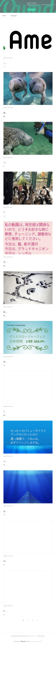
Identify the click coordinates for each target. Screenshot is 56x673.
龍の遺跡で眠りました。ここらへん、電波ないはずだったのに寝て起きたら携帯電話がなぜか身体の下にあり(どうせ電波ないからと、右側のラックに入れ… (27, 327)
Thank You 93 (9, 427)
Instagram (14, 16)
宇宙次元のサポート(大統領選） (16, 270)
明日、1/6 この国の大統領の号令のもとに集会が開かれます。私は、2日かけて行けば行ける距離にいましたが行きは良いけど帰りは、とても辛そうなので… (27, 274)
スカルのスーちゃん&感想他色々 (17, 479)
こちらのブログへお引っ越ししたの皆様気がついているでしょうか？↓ (25, 66)
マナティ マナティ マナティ (16, 165)
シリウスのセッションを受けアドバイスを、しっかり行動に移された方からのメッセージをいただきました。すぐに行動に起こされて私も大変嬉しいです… (27, 222)
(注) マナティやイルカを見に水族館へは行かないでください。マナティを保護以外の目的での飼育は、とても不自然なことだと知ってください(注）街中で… (27, 170)
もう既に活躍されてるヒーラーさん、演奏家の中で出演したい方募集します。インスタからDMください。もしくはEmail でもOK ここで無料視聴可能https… (27, 379)
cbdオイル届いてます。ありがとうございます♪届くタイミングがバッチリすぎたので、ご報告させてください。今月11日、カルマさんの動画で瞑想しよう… (27, 641)
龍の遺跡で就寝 (9, 322)
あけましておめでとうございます (17, 531)
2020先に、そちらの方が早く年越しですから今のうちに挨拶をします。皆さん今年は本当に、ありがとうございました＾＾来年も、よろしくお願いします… (27, 588)
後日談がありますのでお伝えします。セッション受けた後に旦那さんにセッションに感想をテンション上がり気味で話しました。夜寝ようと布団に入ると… (27, 431)
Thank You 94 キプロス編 (13, 217)
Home (4, 16)
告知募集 (7, 374)
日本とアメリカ (9, 584)
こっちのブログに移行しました (16, 63)
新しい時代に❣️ (10, 113)
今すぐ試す (32, 9)
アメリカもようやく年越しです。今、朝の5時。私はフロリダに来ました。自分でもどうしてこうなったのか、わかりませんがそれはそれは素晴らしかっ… (27, 536)
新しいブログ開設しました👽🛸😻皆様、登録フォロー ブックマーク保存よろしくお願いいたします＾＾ (27, 118)
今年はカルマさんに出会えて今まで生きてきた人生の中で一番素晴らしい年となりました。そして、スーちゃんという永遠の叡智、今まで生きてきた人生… (27, 484)
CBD (5, 636)
